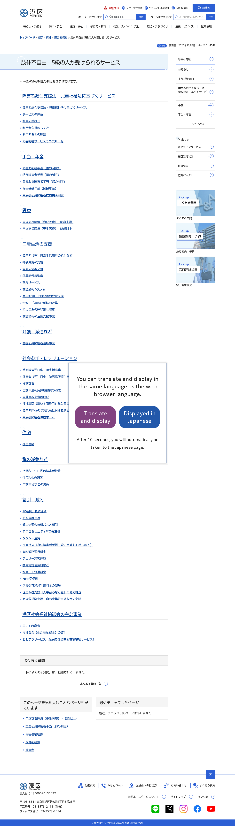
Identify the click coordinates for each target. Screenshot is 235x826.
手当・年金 (33, 156)
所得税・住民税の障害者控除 (42, 470)
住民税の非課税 (33, 477)
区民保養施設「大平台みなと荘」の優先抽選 (52, 592)
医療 (26, 210)
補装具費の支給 (33, 262)
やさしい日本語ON (159, 8)
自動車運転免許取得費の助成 (42, 390)
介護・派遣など (37, 331)
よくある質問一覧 (90, 683)
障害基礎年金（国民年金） (40, 188)
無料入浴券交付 (33, 269)
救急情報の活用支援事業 (39, 316)
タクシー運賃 (31, 538)
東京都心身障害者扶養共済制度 (43, 195)
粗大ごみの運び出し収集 (39, 309)
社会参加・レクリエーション (49, 358)
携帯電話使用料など (36, 565)
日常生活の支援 (37, 244)
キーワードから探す (106, 16)
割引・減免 (33, 499)
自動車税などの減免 (36, 484)
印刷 (163, 45)
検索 (211, 17)
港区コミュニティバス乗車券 (41, 531)
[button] (111, 8)
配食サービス (31, 282)
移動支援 (28, 383)
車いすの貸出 (31, 625)
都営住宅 (28, 444)
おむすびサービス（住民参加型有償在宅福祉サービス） (59, 639)
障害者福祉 (60, 37)
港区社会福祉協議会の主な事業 (52, 614)
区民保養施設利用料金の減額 (42, 585)
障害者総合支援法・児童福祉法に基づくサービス (69, 96)
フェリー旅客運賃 (34, 558)
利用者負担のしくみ (36, 127)
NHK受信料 (30, 578)
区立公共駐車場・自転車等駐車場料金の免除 (52, 598)
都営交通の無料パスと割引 (40, 524)
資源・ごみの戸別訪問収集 (40, 302)
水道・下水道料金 (34, 572)
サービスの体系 (33, 114)
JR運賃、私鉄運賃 (35, 511)
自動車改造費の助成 (36, 397)
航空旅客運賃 (31, 518)
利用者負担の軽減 (34, 134)
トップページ (27, 37)
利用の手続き (31, 121)
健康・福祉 (44, 37)
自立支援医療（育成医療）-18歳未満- (48, 222)
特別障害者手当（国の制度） (42, 174)
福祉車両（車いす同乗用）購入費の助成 (49, 403)
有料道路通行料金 (34, 551)
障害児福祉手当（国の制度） (42, 168)
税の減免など (35, 459)
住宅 (26, 432)
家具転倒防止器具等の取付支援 (43, 296)
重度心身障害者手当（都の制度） (45, 181)
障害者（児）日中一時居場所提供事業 (47, 376)
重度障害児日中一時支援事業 (42, 369)
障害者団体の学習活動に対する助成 (46, 410)
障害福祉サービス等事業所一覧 (43, 141)
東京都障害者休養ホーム (39, 417)
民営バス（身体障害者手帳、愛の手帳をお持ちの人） (58, 544)
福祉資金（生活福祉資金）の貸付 (45, 632)
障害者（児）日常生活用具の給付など (47, 255)
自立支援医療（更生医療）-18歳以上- (48, 228)
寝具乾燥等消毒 (33, 275)
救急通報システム (34, 289)
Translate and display (95, 417)
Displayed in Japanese (140, 417)
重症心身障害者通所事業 (39, 343)
